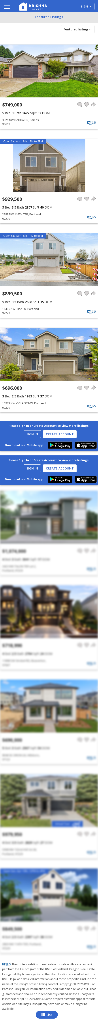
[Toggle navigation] (7, 7)
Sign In (32, 434)
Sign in (86, 6)
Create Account (60, 434)
